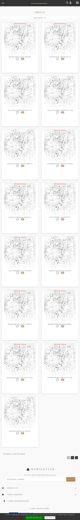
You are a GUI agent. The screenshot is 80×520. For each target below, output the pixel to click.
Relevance (40, 18)
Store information (18, 501)
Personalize (50, 518)
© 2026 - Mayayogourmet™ (40, 509)
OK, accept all (34, 517)
